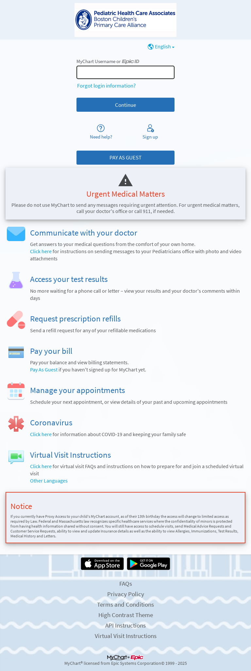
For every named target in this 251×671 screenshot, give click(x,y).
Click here (41, 251)
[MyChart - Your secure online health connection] (125, 20)
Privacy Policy (125, 594)
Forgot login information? (106, 85)
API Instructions (125, 625)
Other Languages (49, 481)
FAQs (125, 583)
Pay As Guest (44, 370)
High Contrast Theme (125, 615)
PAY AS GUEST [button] (125, 157)
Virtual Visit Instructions (126, 636)
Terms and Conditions (125, 604)
